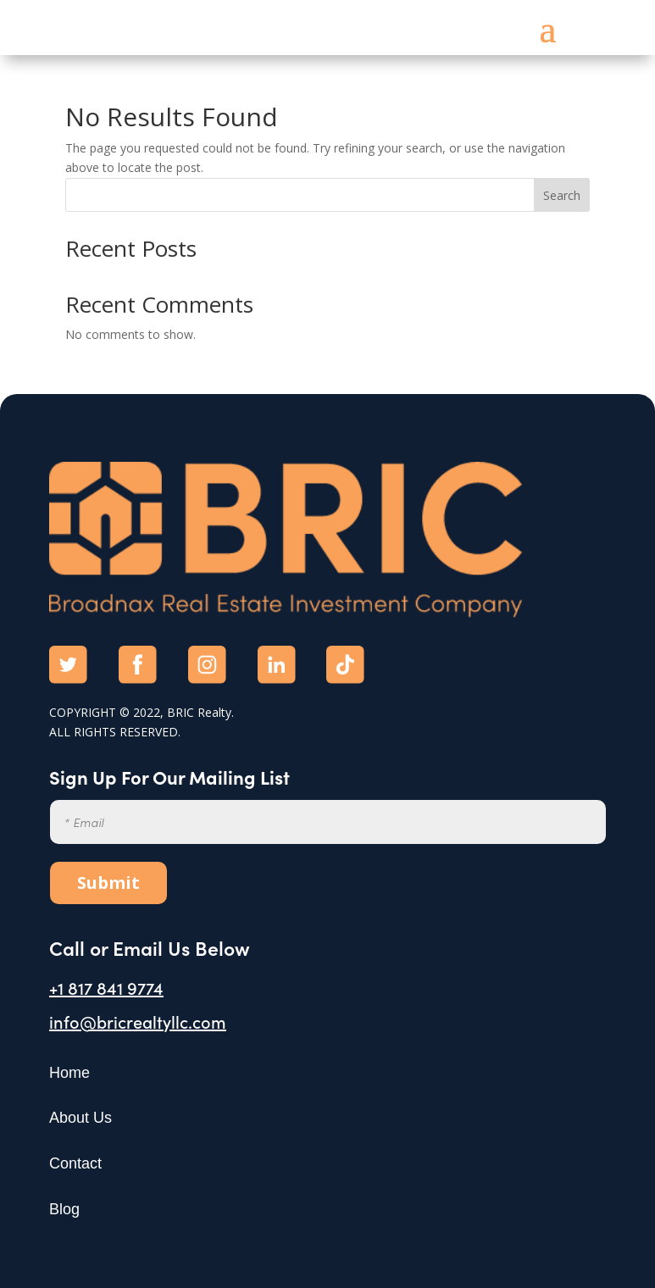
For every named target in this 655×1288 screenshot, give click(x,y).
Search (561, 195)
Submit (108, 882)
